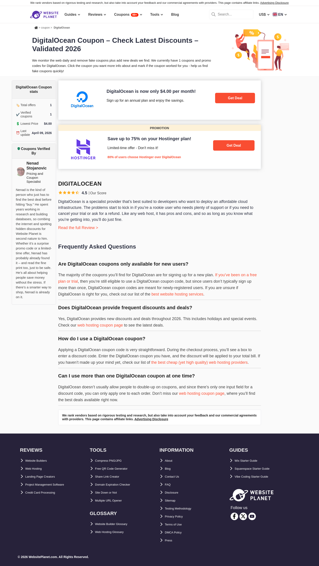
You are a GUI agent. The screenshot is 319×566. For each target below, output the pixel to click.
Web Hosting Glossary (114, 532)
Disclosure (174, 492)
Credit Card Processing (45, 492)
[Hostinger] (159, 147)
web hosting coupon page (100, 325)
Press (170, 540)
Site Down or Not (109, 492)
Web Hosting (36, 469)
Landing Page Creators (44, 476)
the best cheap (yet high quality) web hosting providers (199, 362)
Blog (169, 469)
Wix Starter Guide (249, 461)
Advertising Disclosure (274, 2)
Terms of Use (176, 524)
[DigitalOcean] (159, 100)
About (170, 461)
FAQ (168, 484)
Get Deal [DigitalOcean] (235, 98)
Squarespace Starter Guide (257, 469)
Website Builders (39, 461)
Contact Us (174, 476)
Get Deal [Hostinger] (234, 145)
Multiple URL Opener (112, 500)
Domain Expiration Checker (118, 484)
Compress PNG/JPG (112, 461)
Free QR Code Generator (116, 469)
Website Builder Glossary (116, 524)
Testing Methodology (182, 508)
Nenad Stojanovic (37, 165)
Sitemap (172, 500)
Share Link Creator (111, 476)
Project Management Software (50, 484)
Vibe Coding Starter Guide (257, 476)
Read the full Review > (78, 228)
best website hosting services (177, 294)
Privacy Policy (177, 516)
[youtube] (252, 516)
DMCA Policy (176, 532)
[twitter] (243, 516)
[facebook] (234, 516)
